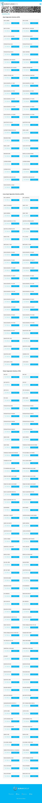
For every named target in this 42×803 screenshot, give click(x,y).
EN (41, 0)
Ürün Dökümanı (7, 23)
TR (38, 0)
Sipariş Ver (15, 23)
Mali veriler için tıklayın (21, 798)
